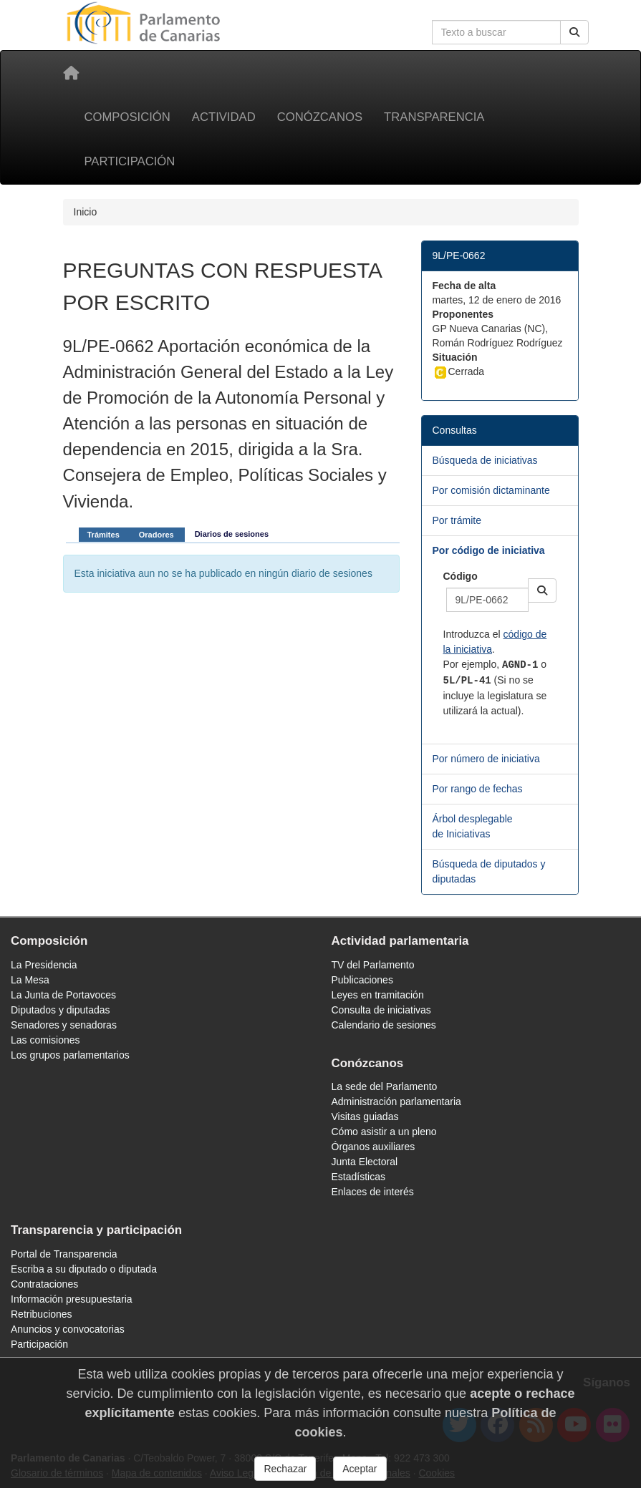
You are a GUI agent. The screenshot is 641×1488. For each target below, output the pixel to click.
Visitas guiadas (365, 1116)
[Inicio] (71, 73)
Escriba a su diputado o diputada (84, 1269)
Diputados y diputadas (60, 1010)
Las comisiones (45, 1040)
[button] (542, 590)
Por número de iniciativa (486, 758)
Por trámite (457, 520)
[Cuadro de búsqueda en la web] (496, 32)
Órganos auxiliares (373, 1146)
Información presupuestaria (71, 1299)
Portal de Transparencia (64, 1254)
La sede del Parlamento (385, 1086)
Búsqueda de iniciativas (485, 460)
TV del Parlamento (373, 965)
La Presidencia (44, 965)
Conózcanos (319, 117)
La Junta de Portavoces (63, 995)
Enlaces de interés (373, 1191)
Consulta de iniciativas (381, 1010)
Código (460, 576)
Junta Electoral (365, 1161)
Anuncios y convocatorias (68, 1329)
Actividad (224, 117)
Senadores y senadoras (64, 1025)
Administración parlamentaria (396, 1101)
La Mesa (30, 980)
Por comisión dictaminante (491, 490)
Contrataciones (44, 1284)
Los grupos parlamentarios (70, 1055)
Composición (127, 117)
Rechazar (285, 1468)
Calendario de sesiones (384, 1025)
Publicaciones (362, 980)
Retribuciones (41, 1314)
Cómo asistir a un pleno (384, 1131)
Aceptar (359, 1468)
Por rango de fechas (478, 788)
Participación (130, 161)
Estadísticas (358, 1176)
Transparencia (434, 117)
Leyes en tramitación (378, 995)
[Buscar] (574, 32)
